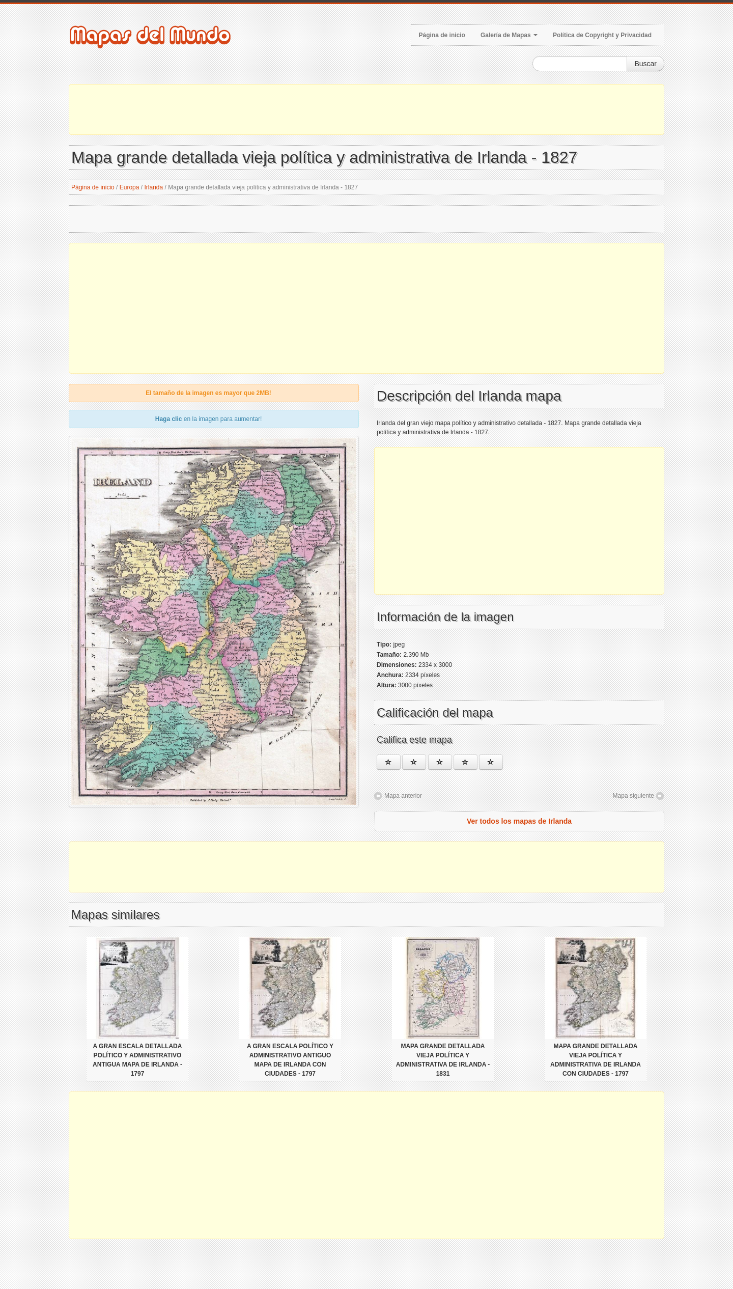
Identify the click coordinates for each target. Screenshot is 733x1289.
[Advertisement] (366, 109)
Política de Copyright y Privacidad (602, 35)
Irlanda (154, 187)
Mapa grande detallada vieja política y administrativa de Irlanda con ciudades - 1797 (595, 1060)
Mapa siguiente (633, 795)
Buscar (645, 64)
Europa (129, 187)
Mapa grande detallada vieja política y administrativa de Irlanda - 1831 (443, 1060)
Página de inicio (442, 35)
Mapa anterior (403, 795)
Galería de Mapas (509, 35)
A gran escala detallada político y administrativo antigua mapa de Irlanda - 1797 (137, 1060)
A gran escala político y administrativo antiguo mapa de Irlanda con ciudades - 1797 (290, 1060)
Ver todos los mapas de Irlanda (519, 821)
